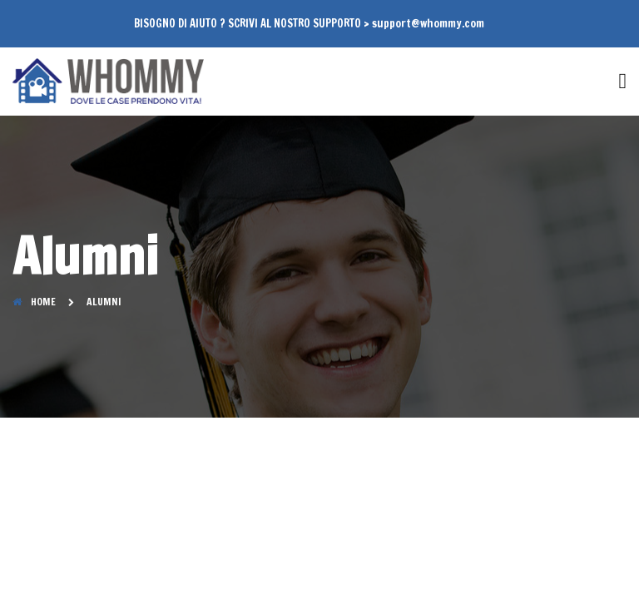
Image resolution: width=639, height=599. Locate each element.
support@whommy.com (428, 23)
